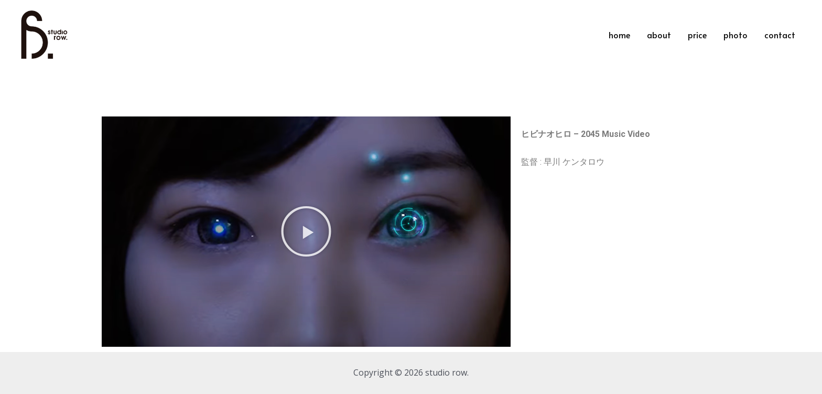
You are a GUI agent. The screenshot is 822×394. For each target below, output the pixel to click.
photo (735, 34)
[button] (306, 231)
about (659, 34)
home (619, 34)
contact (779, 34)
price (697, 34)
